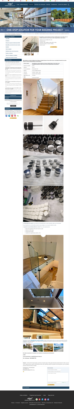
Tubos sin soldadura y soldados (11, 55)
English (4, 0)
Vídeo (44, 395)
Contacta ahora (13, 118)
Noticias (48, 4)
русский (22, 0)
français (17, 0)
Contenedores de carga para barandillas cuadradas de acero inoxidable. (13, 88)
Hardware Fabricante (58, 402)
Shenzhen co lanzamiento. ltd (47, 402)
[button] (72, 20)
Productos (31, 4)
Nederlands (70, 0)
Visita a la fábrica (23, 395)
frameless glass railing (46, 362)
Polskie (57, 0)
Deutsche (10, 0)
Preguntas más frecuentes (35, 395)
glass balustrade (54, 362)
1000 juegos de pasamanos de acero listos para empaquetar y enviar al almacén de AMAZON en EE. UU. (13, 68)
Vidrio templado (8, 49)
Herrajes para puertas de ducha (11, 57)
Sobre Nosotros (24, 4)
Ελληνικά (41, 0)
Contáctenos (54, 4)
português (34, 0)
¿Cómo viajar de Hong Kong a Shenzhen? (12, 61)
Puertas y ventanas (9, 53)
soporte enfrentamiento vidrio (37, 364)
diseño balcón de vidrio (61, 362)
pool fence (40, 362)
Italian (46, 0)
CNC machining (45, 364)
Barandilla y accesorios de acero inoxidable (19, 33)
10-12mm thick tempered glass (32, 362)
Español (28, 0)
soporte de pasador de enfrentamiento (55, 364)
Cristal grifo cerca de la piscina (35, 402)
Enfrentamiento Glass (30, 33)
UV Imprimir (17, 402)
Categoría (9, 33)
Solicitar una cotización (39, 4)
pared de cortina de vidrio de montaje (29, 365)
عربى (51, 0)
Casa (18, 4)
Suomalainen (63, 0)
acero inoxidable (66, 364)
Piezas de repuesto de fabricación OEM (13, 42)
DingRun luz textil (24, 402)
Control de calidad (62, 4)
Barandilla (7, 38)
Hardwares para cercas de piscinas (12, 51)
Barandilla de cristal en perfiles (37, 340)
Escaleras (7, 40)
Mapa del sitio (51, 395)
